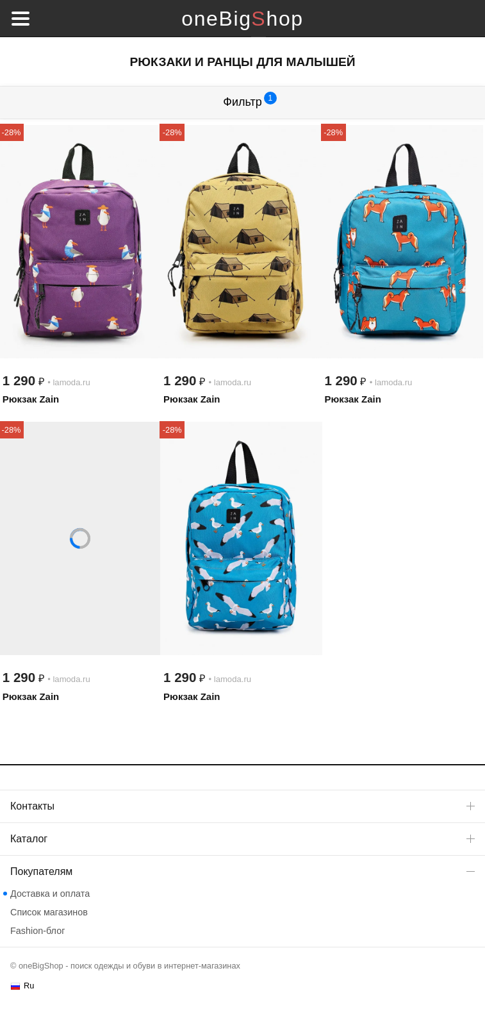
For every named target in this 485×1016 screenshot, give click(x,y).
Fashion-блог (37, 931)
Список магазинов (49, 912)
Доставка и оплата (50, 893)
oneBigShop (242, 18)
